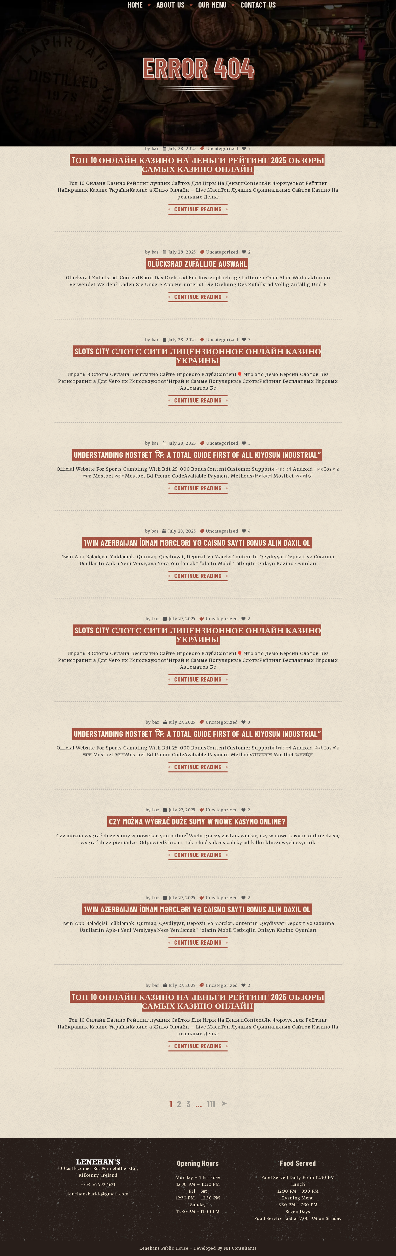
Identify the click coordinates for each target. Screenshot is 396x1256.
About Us (170, 4)
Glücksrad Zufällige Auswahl (197, 263)
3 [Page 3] (188, 1103)
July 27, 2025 (182, 619)
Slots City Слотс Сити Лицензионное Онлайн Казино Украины (198, 355)
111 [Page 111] (211, 1103)
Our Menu (212, 4)
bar (155, 148)
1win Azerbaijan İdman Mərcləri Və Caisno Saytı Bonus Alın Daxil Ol (197, 542)
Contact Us (258, 4)
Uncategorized (222, 148)
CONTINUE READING (198, 209)
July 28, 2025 (182, 148)
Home (135, 4)
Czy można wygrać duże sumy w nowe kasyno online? (197, 821)
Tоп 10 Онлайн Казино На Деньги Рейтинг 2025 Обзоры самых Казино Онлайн (198, 164)
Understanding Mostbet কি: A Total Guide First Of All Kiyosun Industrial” (197, 454)
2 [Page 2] (179, 1103)
